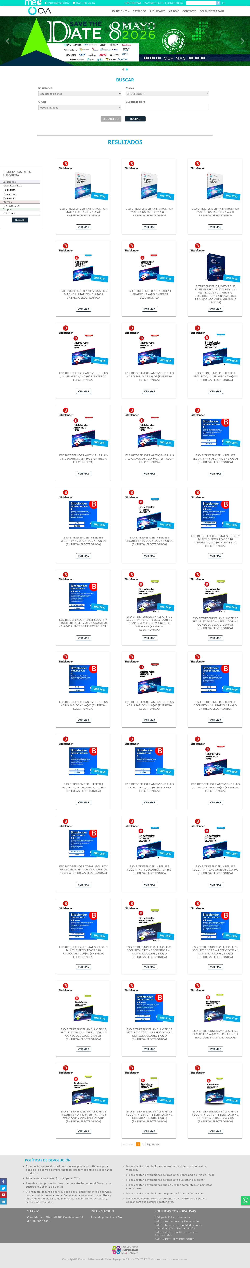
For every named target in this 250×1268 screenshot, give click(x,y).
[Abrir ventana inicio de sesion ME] (57, 3)
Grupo (42, 101)
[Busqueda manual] (167, 107)
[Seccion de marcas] (174, 11)
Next (242, 41)
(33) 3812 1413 (38, 1220)
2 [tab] (126, 69)
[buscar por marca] (167, 93)
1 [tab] (123, 69)
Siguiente (153, 1144)
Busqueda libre (135, 101)
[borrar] (111, 118)
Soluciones (45, 87)
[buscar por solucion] (79, 93)
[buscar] (135, 118)
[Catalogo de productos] (139, 11)
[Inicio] (40, 14)
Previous (7, 41)
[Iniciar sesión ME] (33, 4)
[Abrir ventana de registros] (84, 3)
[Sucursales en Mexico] (157, 11)
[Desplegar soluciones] (120, 11)
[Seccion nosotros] (212, 11)
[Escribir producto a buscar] (201, 3)
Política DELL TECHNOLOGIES (174, 1239)
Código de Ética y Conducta (172, 1217)
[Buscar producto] (218, 3)
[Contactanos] (189, 11)
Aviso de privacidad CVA (106, 1217)
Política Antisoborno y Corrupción (177, 1220)
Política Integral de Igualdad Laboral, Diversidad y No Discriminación (178, 1226)
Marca (130, 87)
